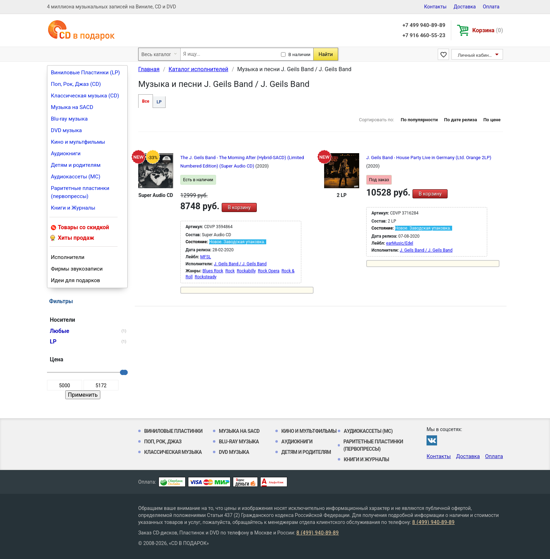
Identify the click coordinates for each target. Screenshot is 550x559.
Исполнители (68, 257)
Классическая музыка (173, 452)
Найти (325, 54)
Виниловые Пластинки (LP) (85, 72)
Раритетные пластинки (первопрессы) (80, 192)
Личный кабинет (475, 55)
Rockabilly (246, 270)
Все (145, 101)
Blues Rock (212, 270)
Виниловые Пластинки (173, 431)
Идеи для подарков (75, 280)
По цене (492, 119)
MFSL (205, 256)
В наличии (299, 54)
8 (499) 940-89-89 (433, 522)
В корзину (239, 207)
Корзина (487, 30)
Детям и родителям (76, 165)
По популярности (419, 119)
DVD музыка (66, 130)
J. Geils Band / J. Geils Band (240, 263)
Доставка (465, 6)
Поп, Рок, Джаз (163, 441)
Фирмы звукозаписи (77, 269)
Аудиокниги (66, 153)
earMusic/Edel (399, 243)
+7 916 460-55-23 (423, 35)
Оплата (491, 6)
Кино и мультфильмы (78, 142)
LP (158, 102)
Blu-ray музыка (69, 119)
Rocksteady (205, 276)
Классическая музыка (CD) (85, 96)
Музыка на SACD (72, 107)
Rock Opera (268, 270)
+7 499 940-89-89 (423, 25)
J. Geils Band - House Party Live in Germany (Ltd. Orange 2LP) (428, 157)
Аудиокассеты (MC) (75, 176)
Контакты (435, 6)
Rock (230, 270)
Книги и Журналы (73, 208)
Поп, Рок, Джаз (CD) (76, 84)
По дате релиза (460, 119)
